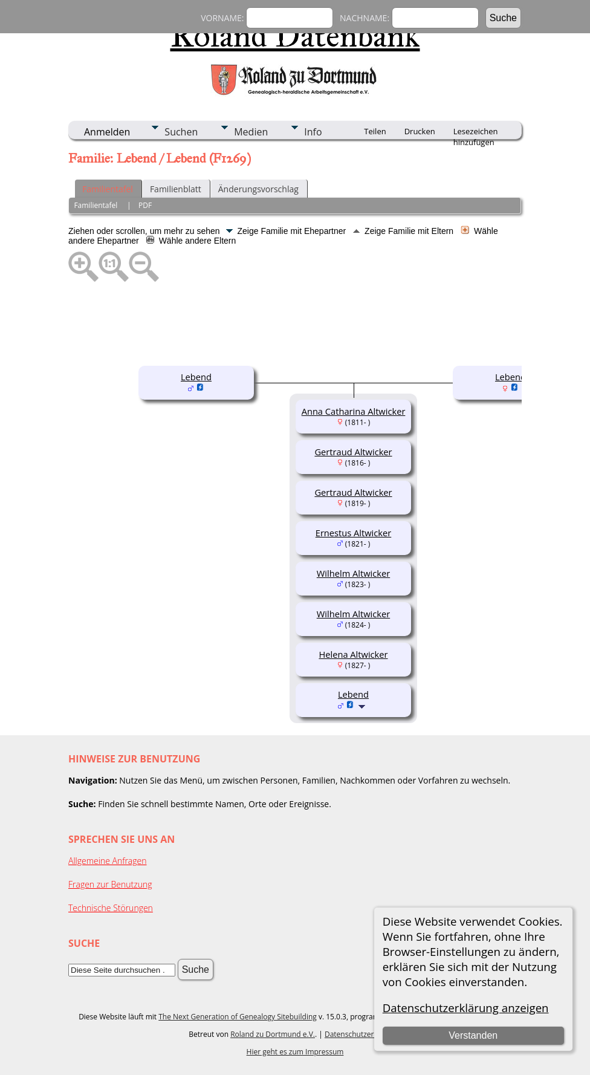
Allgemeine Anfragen (107, 860)
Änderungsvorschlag (258, 189)
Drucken (419, 131)
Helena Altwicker (353, 654)
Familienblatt (175, 189)
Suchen (181, 131)
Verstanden (473, 1035)
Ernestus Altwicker (354, 533)
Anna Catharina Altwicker (354, 411)
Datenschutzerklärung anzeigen (466, 1007)
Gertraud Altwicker (353, 452)
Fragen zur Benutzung (110, 884)
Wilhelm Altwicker (353, 573)
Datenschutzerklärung (362, 1034)
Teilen (375, 131)
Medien (251, 131)
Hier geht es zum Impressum (295, 1052)
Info (313, 131)
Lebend (196, 377)
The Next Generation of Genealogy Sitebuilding (237, 1017)
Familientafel (107, 189)
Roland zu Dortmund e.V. (272, 1034)
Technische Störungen (110, 908)
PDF (145, 205)
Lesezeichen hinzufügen (475, 132)
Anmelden (107, 131)
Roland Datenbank (295, 36)
